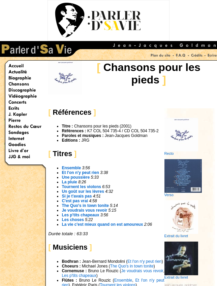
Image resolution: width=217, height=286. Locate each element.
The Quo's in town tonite (132, 266)
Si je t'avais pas (77, 196)
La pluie (70, 182)
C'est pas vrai (75, 201)
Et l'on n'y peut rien (144, 261)
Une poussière (76, 177)
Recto (181, 151)
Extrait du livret (181, 234)
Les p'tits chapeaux (79, 275)
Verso (183, 193)
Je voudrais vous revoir (84, 210)
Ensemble (71, 168)
